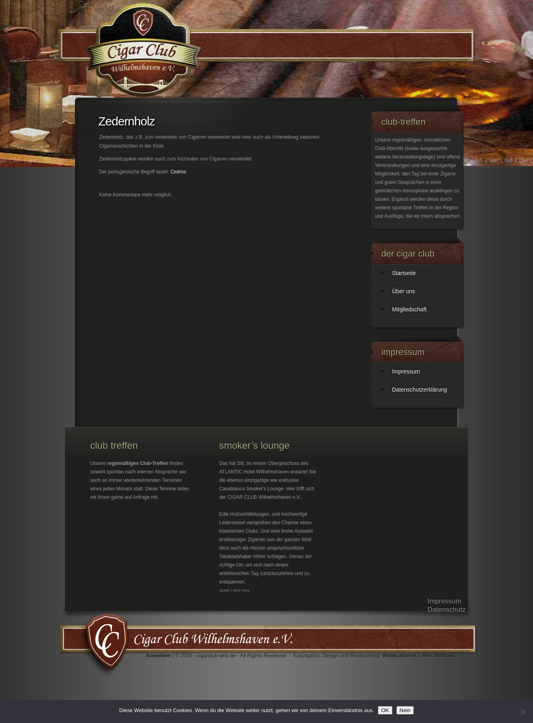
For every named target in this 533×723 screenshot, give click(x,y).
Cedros (178, 172)
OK (385, 710)
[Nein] (523, 712)
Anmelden (158, 655)
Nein (405, 710)
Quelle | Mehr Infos (234, 590)
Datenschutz (446, 609)
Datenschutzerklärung (419, 389)
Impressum (406, 371)
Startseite (404, 273)
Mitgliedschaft (409, 309)
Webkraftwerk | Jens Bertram (418, 655)
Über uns (403, 291)
